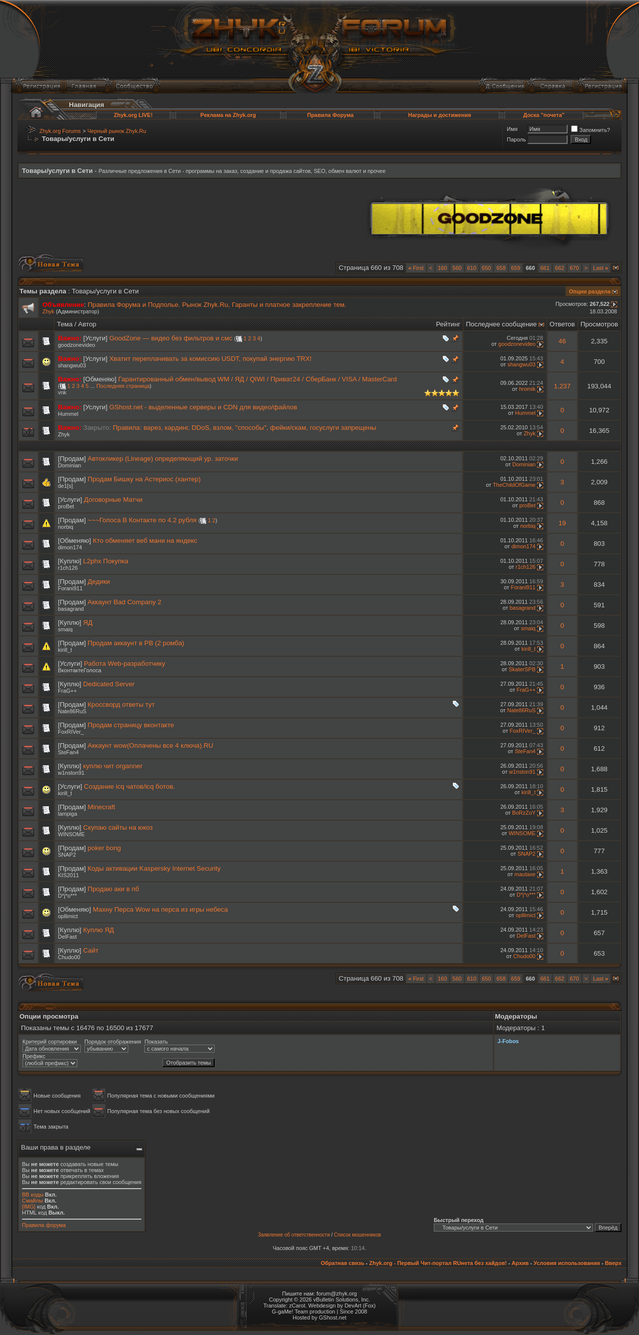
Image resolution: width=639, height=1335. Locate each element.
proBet (66, 506)
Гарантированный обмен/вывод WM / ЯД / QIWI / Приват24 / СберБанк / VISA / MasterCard (257, 379)
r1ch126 (68, 568)
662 (559, 268)
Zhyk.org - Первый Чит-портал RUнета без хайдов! (438, 1263)
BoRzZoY (524, 813)
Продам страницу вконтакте (131, 725)
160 (442, 268)
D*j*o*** (67, 896)
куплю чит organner (113, 766)
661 (545, 268)
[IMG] (28, 1207)
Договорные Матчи (113, 499)
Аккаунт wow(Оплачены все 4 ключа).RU (151, 745)
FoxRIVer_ (71, 732)
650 (486, 268)
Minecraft (101, 807)
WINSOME (71, 834)
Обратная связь (342, 1263)
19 (562, 523)
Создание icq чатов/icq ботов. (129, 786)
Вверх (613, 1263)
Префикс (33, 1056)
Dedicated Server (109, 684)
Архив (520, 1263)
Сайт (91, 950)
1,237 (562, 386)
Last (600, 268)
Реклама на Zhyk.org (228, 115)
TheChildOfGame (514, 485)
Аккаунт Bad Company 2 (125, 602)
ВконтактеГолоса (79, 670)
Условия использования (567, 1263)
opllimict (68, 916)
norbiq (65, 527)
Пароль (516, 139)
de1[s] (65, 486)
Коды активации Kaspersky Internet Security (154, 868)
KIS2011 (68, 875)
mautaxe (525, 874)
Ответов (562, 324)
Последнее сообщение (501, 324)
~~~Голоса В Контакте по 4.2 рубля (142, 520)
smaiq (65, 629)
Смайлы (32, 1201)
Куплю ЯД (98, 930)
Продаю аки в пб (113, 889)
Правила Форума (330, 115)
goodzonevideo (76, 345)
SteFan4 (68, 752)
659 (515, 268)
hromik (527, 389)
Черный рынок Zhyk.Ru (116, 131)
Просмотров (599, 324)
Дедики (99, 581)
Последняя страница (123, 386)
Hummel (68, 414)
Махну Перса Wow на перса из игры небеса (160, 909)
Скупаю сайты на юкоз (118, 827)
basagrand (71, 609)
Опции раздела (590, 291)
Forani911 (70, 588)
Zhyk (48, 311)
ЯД (88, 622)
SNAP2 (67, 855)
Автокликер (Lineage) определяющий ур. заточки (163, 458)
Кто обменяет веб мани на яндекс (145, 540)
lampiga (67, 814)
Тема (64, 324)
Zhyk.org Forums (60, 131)
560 (456, 268)
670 (574, 268)
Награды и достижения (439, 115)
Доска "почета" (544, 115)
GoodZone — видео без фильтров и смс (170, 338)
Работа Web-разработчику (124, 663)
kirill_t (65, 650)
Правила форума (44, 1225)
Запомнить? (590, 130)
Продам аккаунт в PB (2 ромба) (136, 643)
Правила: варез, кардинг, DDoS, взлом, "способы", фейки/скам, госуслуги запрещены (244, 427)
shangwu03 (72, 365)
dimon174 (70, 547)
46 (562, 341)
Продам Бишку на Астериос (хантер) (144, 479)
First (416, 268)
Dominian (69, 465)
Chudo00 (69, 957)
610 (471, 268)
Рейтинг (448, 324)
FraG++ (67, 691)
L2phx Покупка (105, 561)
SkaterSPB (522, 669)
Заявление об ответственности (294, 1235)
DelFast (67, 937)
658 (500, 268)
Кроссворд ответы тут (121, 704)
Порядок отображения (112, 1042)
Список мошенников (357, 1235)
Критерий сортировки (49, 1042)
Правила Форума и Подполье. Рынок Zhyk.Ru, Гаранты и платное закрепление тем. (217, 304)
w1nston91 (71, 773)
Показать (156, 1042)
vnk (62, 392)
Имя (512, 129)
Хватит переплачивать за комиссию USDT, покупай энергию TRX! (210, 358)
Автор (87, 324)
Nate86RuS (72, 711)
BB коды (32, 1195)
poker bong (104, 848)
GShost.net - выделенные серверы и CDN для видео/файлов (203, 407)
